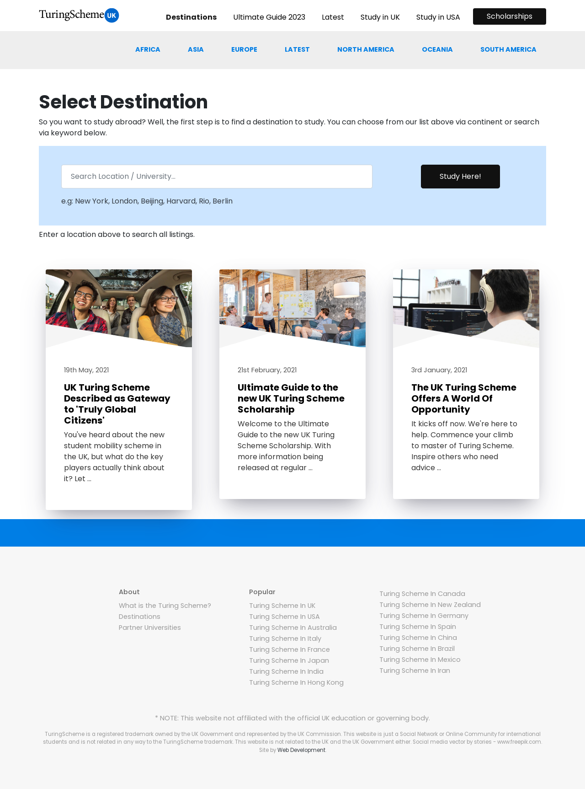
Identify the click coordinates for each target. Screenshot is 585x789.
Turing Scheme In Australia (293, 627)
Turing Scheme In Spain (417, 626)
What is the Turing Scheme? (165, 605)
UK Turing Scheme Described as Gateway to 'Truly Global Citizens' (117, 404)
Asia (196, 49)
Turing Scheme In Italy (285, 638)
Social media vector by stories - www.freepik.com (477, 742)
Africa (147, 49)
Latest (297, 49)
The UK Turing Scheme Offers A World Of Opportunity (463, 398)
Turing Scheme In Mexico (420, 659)
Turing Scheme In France (289, 649)
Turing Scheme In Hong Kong (296, 682)
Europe (244, 49)
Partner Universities (150, 627)
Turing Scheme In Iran (414, 670)
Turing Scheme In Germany (423, 615)
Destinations (139, 616)
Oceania (437, 49)
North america (365, 49)
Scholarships (509, 16)
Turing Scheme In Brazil (417, 648)
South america (508, 49)
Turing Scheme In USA (284, 616)
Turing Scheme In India (286, 671)
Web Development (301, 750)
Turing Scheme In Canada (422, 593)
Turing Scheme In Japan (289, 660)
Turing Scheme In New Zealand (430, 604)
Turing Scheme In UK (282, 605)
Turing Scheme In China (418, 637)
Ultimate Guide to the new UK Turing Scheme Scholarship (291, 398)
